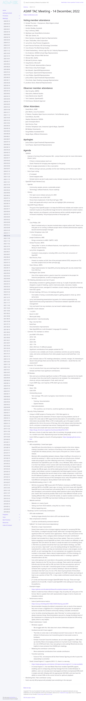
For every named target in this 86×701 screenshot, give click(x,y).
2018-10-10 (7, 498)
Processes (5, 16)
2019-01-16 (7, 485)
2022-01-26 (7, 292)
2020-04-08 (7, 407)
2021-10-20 (7, 308)
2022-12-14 (7, 235)
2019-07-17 (7, 453)
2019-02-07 (7, 482)
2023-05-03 (7, 211)
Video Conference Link (31, 15)
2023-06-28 (7, 201)
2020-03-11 (7, 412)
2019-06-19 (7, 458)
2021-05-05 (7, 337)
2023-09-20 (7, 190)
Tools (4, 517)
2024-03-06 (7, 166)
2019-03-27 (7, 474)
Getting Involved (7, 13)
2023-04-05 (7, 217)
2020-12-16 (7, 359)
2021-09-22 (7, 313)
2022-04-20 (7, 276)
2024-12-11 (7, 112)
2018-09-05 (7, 509)
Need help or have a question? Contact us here (72, 2)
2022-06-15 (7, 268)
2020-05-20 (7, 399)
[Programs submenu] (19, 514)
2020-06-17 (7, 394)
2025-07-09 (7, 75)
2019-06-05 (7, 461)
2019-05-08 (7, 466)
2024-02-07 (7, 168)
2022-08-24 (7, 257)
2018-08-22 (7, 512)
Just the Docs (12, 697)
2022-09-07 (7, 254)
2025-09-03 (7, 64)
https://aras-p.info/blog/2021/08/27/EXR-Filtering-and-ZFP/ (50, 604)
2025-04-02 (7, 93)
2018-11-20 (7, 490)
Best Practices (6, 520)
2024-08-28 (7, 134)
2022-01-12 (7, 294)
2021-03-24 (7, 345)
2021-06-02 (7, 332)
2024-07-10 (7, 142)
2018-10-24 (7, 496)
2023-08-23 (7, 195)
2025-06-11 (7, 80)
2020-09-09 (7, 378)
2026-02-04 (7, 40)
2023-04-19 (7, 214)
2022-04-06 (7, 278)
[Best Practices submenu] (19, 520)
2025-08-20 (7, 66)
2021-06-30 (7, 327)
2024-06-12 (7, 147)
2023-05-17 (7, 209)
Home (4, 10)
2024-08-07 (7, 139)
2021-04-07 (7, 343)
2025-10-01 (7, 58)
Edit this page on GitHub (29, 697)
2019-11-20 (7, 428)
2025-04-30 (7, 88)
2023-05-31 (7, 206)
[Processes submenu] (19, 15)
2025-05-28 (7, 83)
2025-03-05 (7, 99)
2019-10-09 (7, 437)
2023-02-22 (7, 225)
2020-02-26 (7, 415)
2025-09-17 (7, 61)
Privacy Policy (40, 694)
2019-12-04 (7, 426)
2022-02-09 (7, 289)
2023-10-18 (7, 184)
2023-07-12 (7, 198)
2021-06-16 (7, 329)
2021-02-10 (7, 351)
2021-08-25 (7, 319)
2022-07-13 (7, 262)
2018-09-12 (7, 506)
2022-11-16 (7, 241)
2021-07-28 (7, 321)
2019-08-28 (7, 445)
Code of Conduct (7, 525)
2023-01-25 (7, 230)
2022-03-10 (7, 284)
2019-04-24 (7, 469)
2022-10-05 (7, 249)
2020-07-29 (7, 386)
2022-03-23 (7, 281)
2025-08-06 (7, 69)
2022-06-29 (7, 265)
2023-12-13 (7, 174)
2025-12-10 (7, 48)
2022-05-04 (7, 273)
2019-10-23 (7, 434)
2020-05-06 (7, 402)
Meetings (5, 18)
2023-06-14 (7, 203)
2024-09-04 (7, 131)
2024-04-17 (7, 158)
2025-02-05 (7, 104)
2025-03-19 (7, 96)
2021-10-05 (7, 310)
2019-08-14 (7, 447)
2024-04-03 (7, 160)
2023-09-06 (7, 192)
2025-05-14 (7, 85)
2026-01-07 (7, 45)
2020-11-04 (7, 367)
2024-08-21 (7, 136)
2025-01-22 (7, 107)
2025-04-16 (7, 91)
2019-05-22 (7, 463)
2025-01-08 (7, 109)
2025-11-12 (7, 50)
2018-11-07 (7, 493)
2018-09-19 (7, 504)
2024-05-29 (7, 150)
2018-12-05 (7, 487)
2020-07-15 (7, 388)
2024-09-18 (7, 128)
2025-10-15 (7, 56)
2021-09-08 (7, 316)
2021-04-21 (7, 340)
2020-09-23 (7, 375)
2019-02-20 (7, 479)
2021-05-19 (7, 335)
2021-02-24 (7, 348)
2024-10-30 (7, 117)
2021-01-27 (7, 353)
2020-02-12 (7, 418)
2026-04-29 (7, 24)
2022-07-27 (7, 260)
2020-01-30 (7, 420)
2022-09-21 (7, 251)
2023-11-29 (7, 176)
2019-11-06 (7, 431)
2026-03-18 (7, 32)
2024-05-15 (7, 152)
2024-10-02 (7, 123)
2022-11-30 (7, 238)
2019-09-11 (7, 442)
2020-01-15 (7, 423)
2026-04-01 (7, 29)
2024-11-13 (7, 115)
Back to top (27, 688)
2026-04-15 (7, 26)
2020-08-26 (7, 380)
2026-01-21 (7, 42)
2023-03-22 (7, 219)
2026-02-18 (7, 37)
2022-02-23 (7, 286)
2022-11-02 (7, 243)
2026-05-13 (7, 21)
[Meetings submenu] (19, 18)
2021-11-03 (7, 305)
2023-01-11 (7, 233)
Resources (5, 522)
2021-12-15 (7, 297)
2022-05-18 (7, 270)
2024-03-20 (7, 163)
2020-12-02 (7, 361)
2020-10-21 (7, 369)
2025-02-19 (7, 101)
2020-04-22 (7, 404)
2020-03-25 (7, 410)
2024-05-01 (7, 155)
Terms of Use (49, 694)
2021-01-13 (7, 356)
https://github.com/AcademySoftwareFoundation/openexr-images (52, 589)
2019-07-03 (7, 455)
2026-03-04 (7, 34)
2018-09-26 (7, 501)
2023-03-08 (7, 222)
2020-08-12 (7, 383)
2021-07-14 (7, 324)
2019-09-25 (7, 439)
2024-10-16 (7, 120)
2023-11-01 (7, 182)
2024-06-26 (7, 144)
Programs (5, 514)
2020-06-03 (7, 396)
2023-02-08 (7, 227)
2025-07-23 (7, 72)
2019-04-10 (7, 471)
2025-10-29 (7, 53)
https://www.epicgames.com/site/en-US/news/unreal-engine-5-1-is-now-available (57, 664)
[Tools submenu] (19, 517)
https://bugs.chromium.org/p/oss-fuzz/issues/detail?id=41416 (49, 430)
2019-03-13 (7, 477)
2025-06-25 (7, 77)
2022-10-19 (7, 246)
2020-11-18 (7, 364)
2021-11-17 (7, 302)
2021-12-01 (7, 300)
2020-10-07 (7, 372)
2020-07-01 (7, 391)
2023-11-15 (7, 179)
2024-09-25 (7, 125)
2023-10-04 (7, 187)
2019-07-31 (7, 450)
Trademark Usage (64, 692)
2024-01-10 (7, 171)
